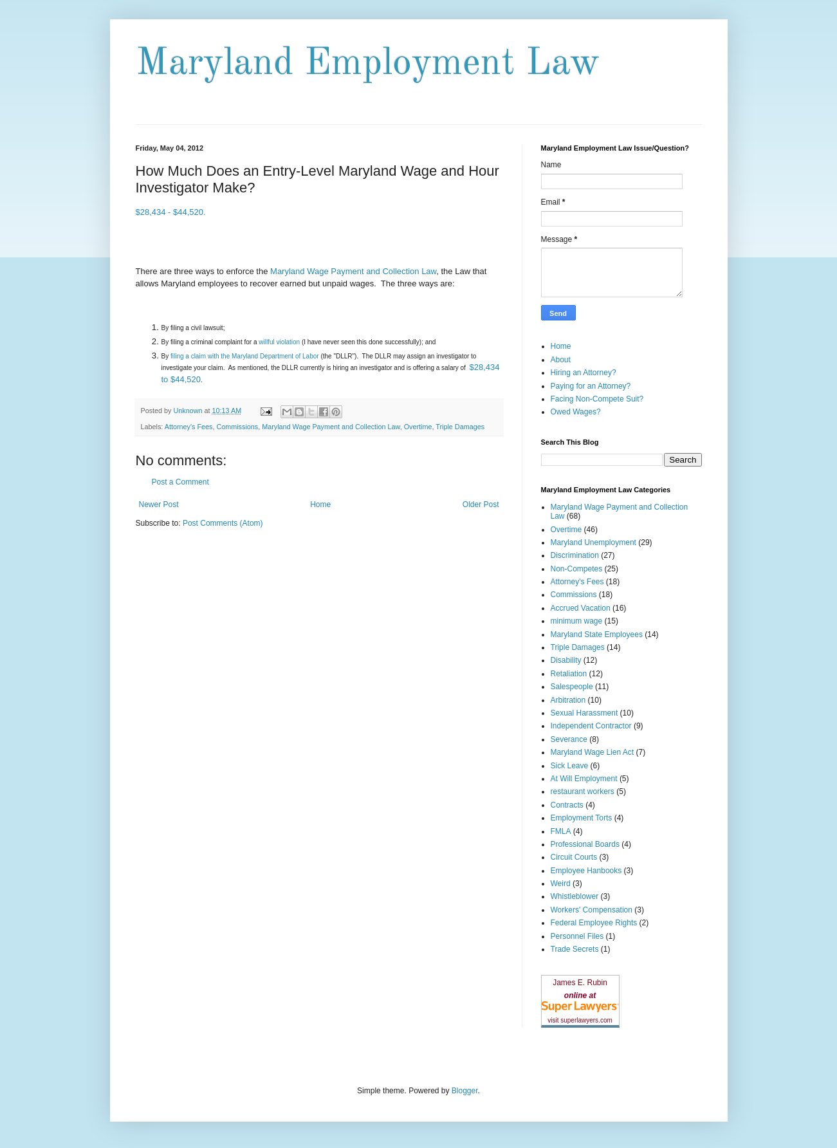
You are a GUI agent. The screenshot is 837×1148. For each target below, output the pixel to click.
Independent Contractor (591, 725)
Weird (561, 883)
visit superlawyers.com (579, 1020)
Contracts (567, 805)
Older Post (481, 504)
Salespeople (572, 686)
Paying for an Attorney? (591, 386)
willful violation (279, 342)
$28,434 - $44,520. (171, 212)
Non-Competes (577, 568)
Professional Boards (585, 844)
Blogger (465, 1090)
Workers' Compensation (591, 909)
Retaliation (569, 673)
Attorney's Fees (189, 426)
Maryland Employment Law (368, 63)
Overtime (418, 426)
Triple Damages (460, 426)
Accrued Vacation (581, 608)
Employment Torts (581, 817)
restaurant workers (582, 791)
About (561, 359)
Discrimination (575, 555)
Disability (566, 660)
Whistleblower (575, 896)
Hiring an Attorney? (583, 372)
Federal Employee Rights (594, 922)
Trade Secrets (575, 949)
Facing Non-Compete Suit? (597, 398)
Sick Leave (570, 765)
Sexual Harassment (584, 713)
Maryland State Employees (597, 634)
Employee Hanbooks (586, 870)
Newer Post (159, 504)
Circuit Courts (574, 857)
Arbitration (568, 700)
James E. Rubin (580, 982)
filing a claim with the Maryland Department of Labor (244, 356)
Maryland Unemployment (593, 542)
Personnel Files (577, 936)
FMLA (561, 831)
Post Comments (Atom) (223, 523)
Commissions (237, 426)
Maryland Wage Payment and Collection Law (353, 271)
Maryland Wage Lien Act (592, 752)
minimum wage (577, 620)
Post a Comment (180, 481)
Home (320, 504)
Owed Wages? (576, 411)
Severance (569, 739)
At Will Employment (584, 778)
